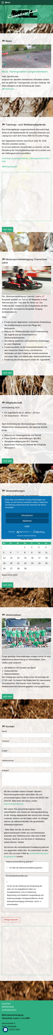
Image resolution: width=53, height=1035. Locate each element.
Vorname (5, 741)
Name (5, 731)
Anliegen (5, 770)
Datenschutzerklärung (30, 535)
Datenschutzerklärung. (14, 804)
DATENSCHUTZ (9, 1010)
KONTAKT (6, 1004)
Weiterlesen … (10, 89)
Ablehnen (27, 521)
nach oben (7, 229)
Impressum (20, 535)
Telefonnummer (8, 761)
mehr (27, 526)
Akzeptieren (27, 515)
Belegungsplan (10, 167)
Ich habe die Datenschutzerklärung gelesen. (26, 868)
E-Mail (5, 750)
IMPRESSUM (8, 1007)
